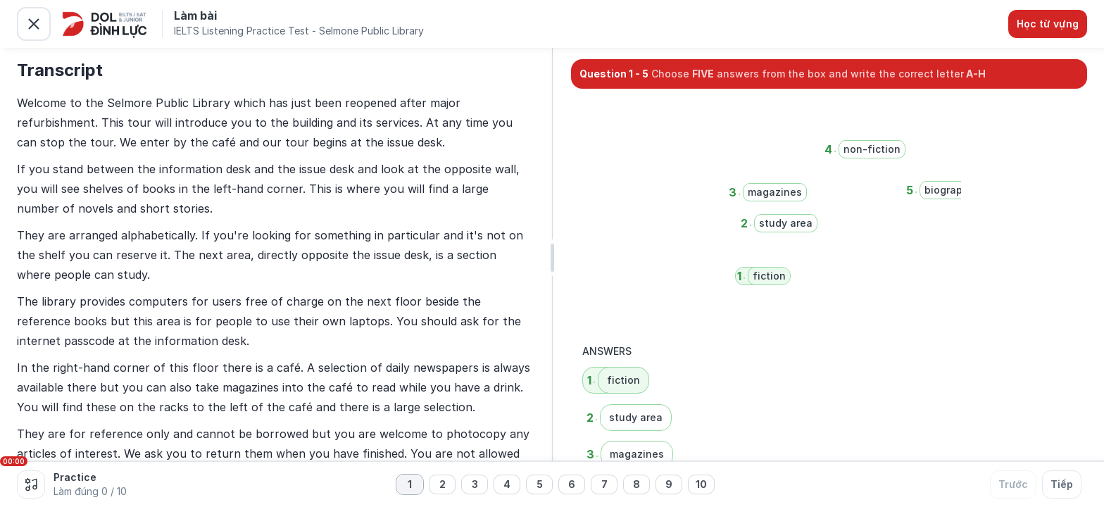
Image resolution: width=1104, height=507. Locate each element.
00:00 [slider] (14, 461)
